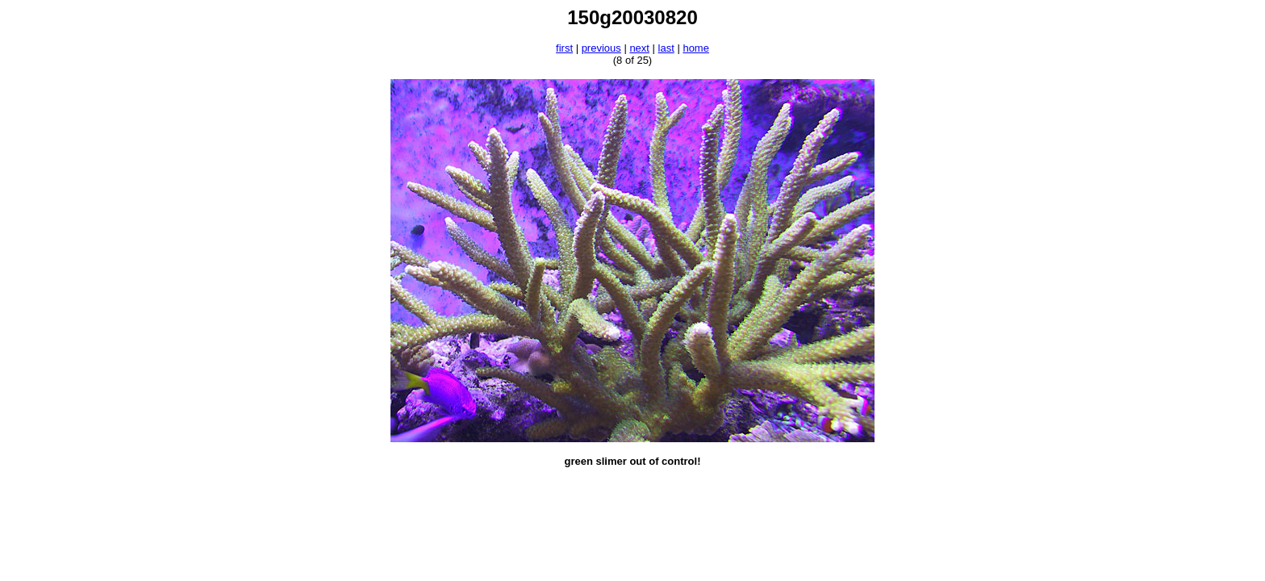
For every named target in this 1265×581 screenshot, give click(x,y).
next (639, 48)
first (564, 48)
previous (601, 48)
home (696, 48)
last (666, 48)
